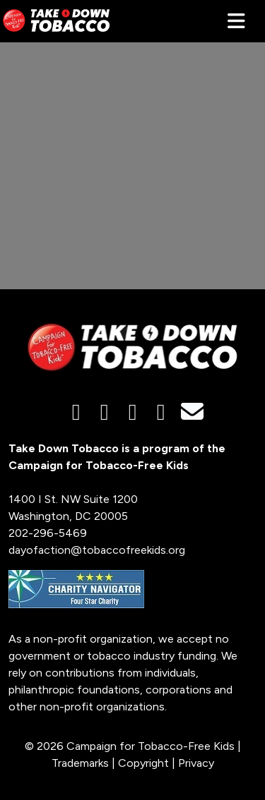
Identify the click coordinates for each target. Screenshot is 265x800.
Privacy (196, 763)
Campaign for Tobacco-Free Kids (150, 746)
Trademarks (80, 763)
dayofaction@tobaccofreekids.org (96, 550)
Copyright (143, 763)
